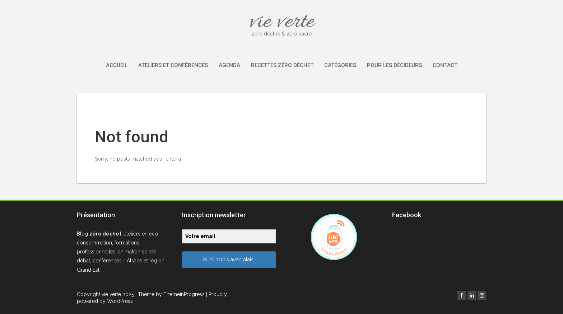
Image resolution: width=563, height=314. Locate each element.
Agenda (229, 65)
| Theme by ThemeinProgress (170, 294)
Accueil (116, 65)
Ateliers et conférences (173, 65)
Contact (445, 65)
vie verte (281, 22)
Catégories (340, 65)
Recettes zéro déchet (282, 65)
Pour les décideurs (394, 65)
